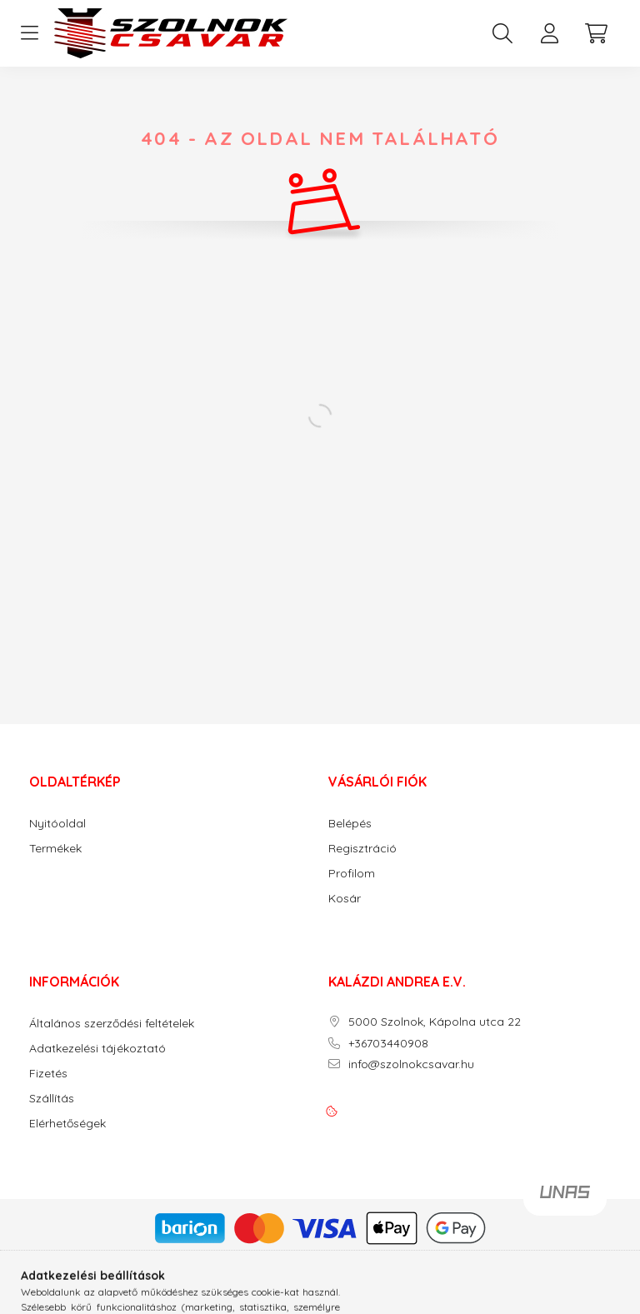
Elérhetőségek (67, 1124)
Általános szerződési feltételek (111, 1024)
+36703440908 (388, 1044)
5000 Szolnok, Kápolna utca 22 (434, 1022)
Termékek (55, 849)
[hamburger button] (29, 33)
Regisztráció (362, 849)
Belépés (350, 824)
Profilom (351, 874)
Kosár (344, 899)
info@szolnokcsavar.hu (411, 1064)
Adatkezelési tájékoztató (97, 1049)
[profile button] (549, 33)
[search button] (502, 33)
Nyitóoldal (57, 824)
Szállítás (51, 1099)
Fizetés (48, 1074)
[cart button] (595, 33)
